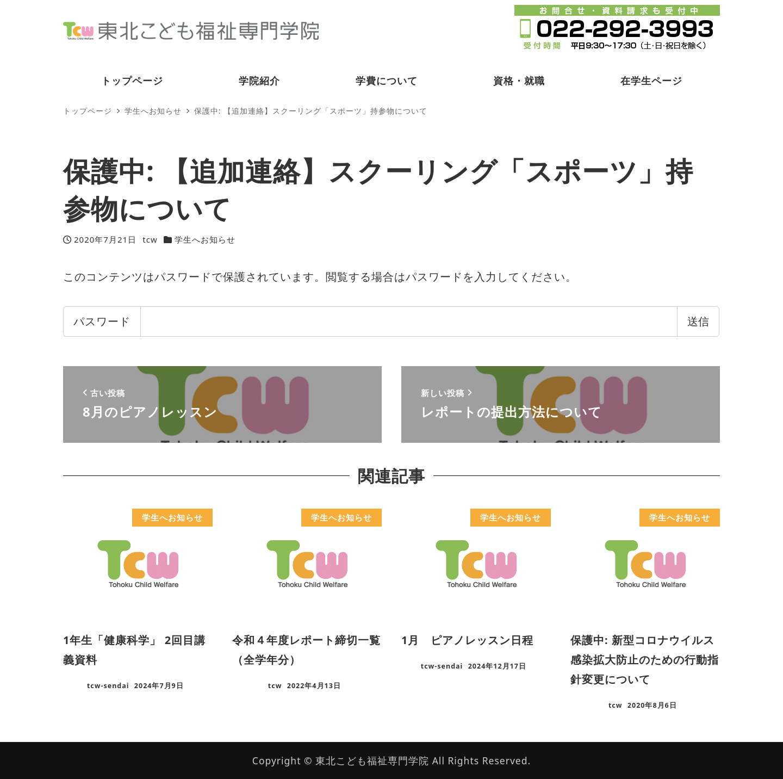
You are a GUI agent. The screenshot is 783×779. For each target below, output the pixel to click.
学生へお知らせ (205, 239)
